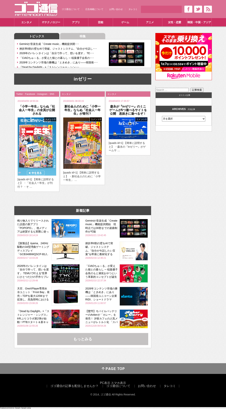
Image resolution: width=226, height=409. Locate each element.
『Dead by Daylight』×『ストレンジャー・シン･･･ (49, 67)
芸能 (100, 22)
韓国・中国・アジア (199, 22)
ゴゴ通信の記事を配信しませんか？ (74, 386)
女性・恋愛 (174, 22)
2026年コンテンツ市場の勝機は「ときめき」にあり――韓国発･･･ (58, 62)
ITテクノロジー (51, 22)
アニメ (150, 22)
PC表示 (105, 382)
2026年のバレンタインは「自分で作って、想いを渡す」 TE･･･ (56, 53)
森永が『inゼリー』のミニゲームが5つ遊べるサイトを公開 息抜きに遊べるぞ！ (128, 110)
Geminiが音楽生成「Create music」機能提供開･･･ (49, 43)
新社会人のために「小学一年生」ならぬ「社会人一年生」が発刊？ (82, 110)
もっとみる (82, 339)
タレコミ (132, 9)
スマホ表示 (118, 382)
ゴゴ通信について (71, 9)
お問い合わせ (116, 9)
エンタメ (26, 22)
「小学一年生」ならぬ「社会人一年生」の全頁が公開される (37, 110)
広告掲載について (94, 9)
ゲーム (125, 22)
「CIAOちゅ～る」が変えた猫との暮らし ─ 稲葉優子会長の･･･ (56, 57)
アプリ (76, 22)
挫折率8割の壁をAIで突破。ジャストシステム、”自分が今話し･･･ (58, 48)
